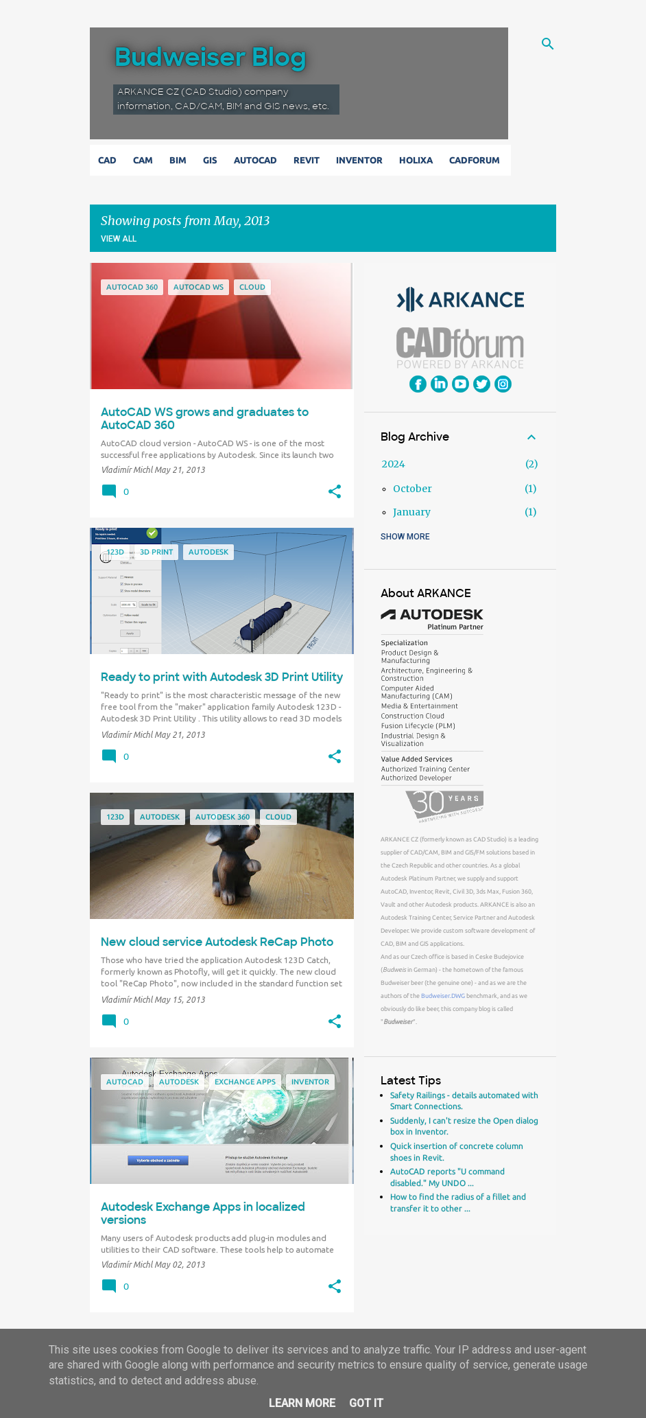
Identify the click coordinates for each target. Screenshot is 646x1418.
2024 (393, 464)
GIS (213, 160)
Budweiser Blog (211, 57)
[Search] (548, 43)
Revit (309, 160)
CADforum (477, 160)
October (412, 489)
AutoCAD (258, 160)
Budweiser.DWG (443, 995)
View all (118, 239)
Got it (366, 1403)
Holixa (418, 160)
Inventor (362, 160)
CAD (110, 160)
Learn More (302, 1403)
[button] (334, 492)
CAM (146, 160)
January (412, 512)
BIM (180, 160)
